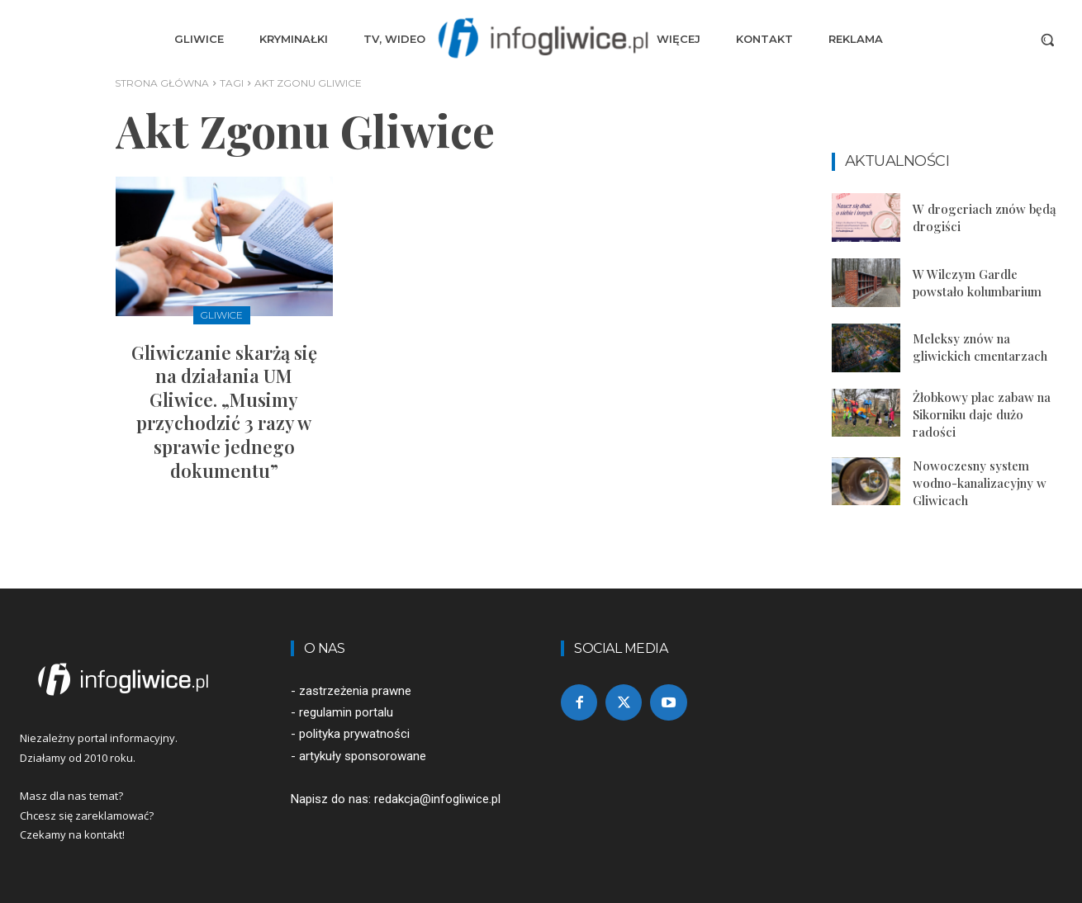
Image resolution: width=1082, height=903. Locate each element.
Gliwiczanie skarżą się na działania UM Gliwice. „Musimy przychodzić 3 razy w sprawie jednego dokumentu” (224, 411)
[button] (1047, 39)
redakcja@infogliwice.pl (437, 799)
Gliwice (222, 315)
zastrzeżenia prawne (355, 690)
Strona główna (162, 83)
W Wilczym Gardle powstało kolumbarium (977, 283)
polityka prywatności (354, 733)
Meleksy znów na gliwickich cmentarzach (980, 347)
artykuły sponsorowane (362, 756)
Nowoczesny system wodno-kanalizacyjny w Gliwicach (979, 482)
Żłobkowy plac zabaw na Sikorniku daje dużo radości (982, 414)
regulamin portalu (346, 712)
